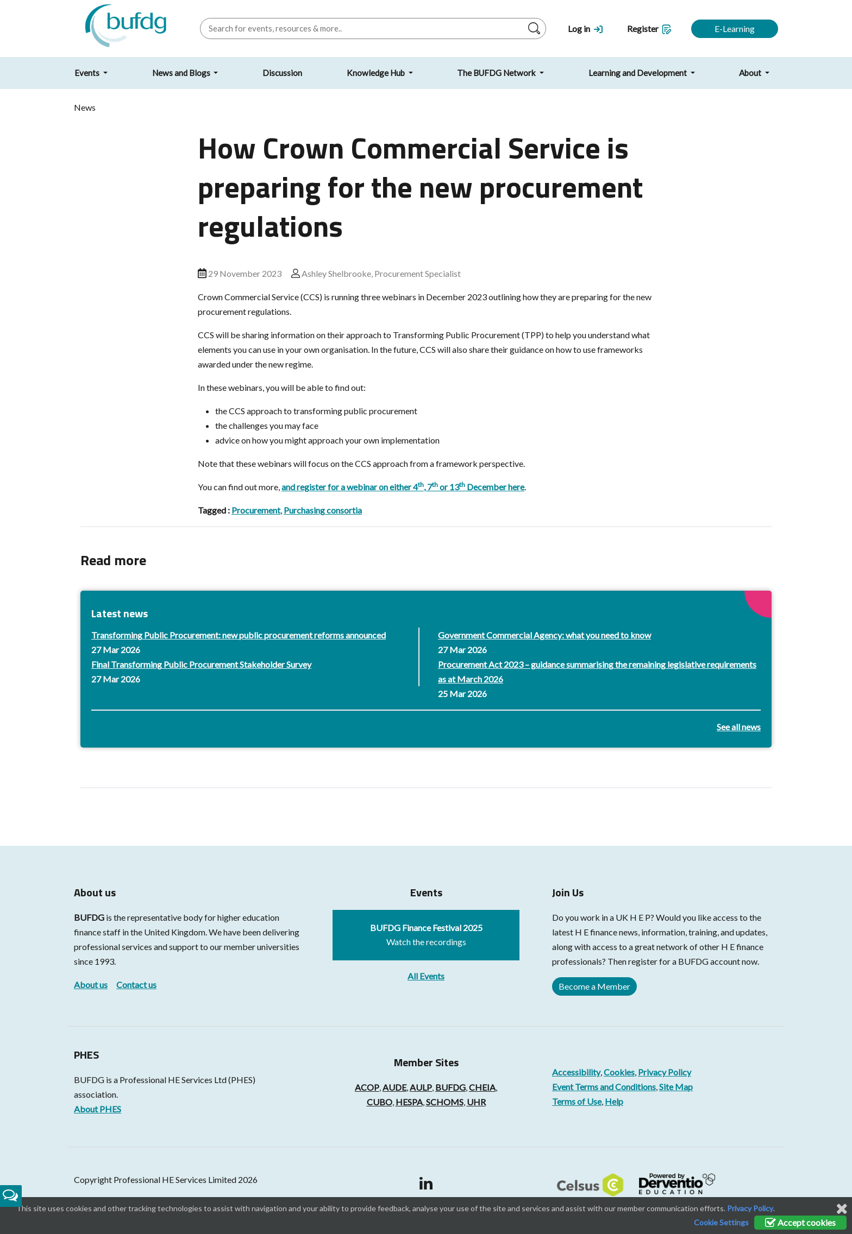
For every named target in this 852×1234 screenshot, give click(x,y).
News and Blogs (182, 73)
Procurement (255, 510)
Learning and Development (638, 73)
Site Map (676, 1086)
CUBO (379, 1102)
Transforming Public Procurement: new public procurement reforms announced (238, 635)
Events (87, 73)
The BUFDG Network (497, 73)
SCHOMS (444, 1102)
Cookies (619, 1072)
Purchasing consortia (323, 510)
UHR (476, 1102)
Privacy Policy (664, 1072)
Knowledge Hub (376, 73)
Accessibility (576, 1072)
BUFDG (89, 917)
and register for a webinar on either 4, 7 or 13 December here (402, 487)
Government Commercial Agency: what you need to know (544, 635)
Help (614, 1101)
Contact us (136, 984)
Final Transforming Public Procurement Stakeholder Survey (201, 664)
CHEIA (482, 1087)
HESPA (409, 1102)
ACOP (367, 1087)
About (751, 73)
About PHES (97, 1109)
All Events (426, 976)
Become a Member (594, 986)
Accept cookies (800, 1222)
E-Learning (735, 28)
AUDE (394, 1087)
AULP (421, 1087)
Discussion (282, 73)
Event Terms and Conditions (604, 1086)
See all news (739, 727)
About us (91, 984)
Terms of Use (577, 1101)
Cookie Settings (721, 1222)
